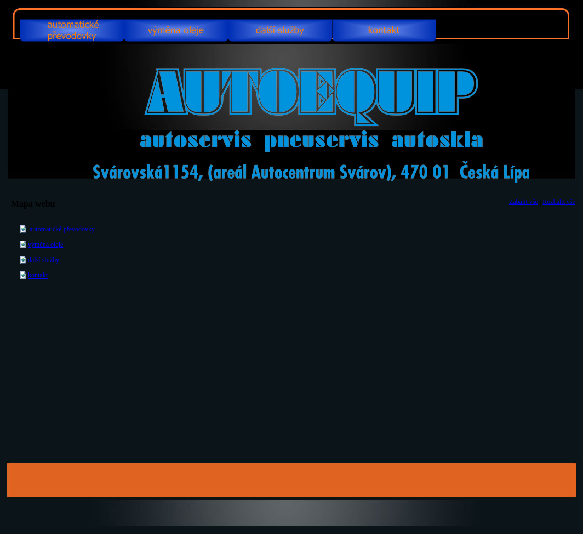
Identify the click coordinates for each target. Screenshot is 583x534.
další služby (43, 260)
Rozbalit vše (558, 202)
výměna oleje (45, 244)
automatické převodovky (61, 229)
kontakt (38, 275)
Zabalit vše (523, 202)
